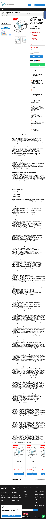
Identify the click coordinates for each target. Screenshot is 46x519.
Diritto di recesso (15, 500)
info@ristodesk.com (39, 505)
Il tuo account (28, 487)
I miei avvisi (26, 496)
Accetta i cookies (11, 515)
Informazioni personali (28, 490)
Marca (31, 30)
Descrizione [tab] (15, 134)
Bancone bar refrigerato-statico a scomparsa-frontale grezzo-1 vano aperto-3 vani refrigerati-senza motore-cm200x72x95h (19, 465)
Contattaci (3, 502)
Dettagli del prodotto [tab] (25, 134)
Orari (2, 500)
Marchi (3, 21)
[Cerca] (23, 5)
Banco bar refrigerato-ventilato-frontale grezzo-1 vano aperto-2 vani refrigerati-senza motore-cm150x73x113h (32, 465)
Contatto (2, 1)
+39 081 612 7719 (13, 1)
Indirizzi (25, 494)
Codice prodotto (33, 28)
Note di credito (27, 493)
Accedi (36, 1)
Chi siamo (3, 491)
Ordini (25, 491)
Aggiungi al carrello (36, 56)
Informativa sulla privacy (7, 513)
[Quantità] (36, 53)
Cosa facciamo (4, 492)
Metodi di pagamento (16, 497)
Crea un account (41, 1)
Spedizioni (14, 491)
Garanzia (14, 498)
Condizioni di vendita (16, 495)
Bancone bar (4, 18)
